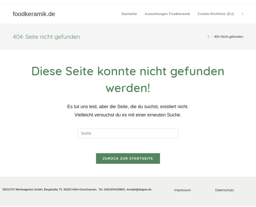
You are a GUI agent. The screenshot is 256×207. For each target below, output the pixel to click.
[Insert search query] (128, 133)
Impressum (182, 191)
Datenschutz (224, 191)
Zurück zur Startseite (128, 159)
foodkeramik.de (34, 13)
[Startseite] (208, 37)
